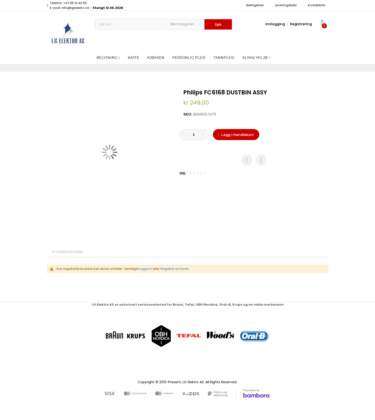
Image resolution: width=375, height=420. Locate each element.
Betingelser (255, 5)
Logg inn (145, 268)
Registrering (301, 24)
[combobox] (130, 24)
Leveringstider (286, 5)
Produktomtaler (67, 251)
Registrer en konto (174, 268)
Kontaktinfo (316, 5)
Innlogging (275, 24)
